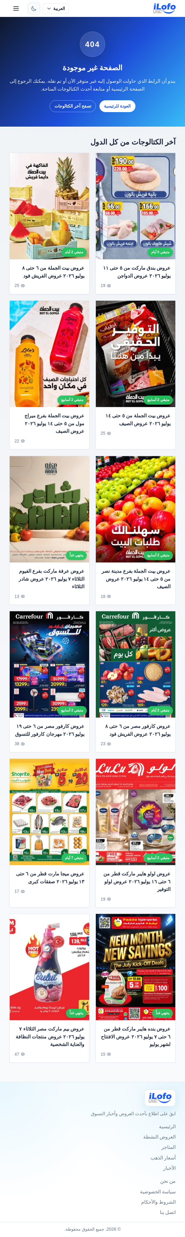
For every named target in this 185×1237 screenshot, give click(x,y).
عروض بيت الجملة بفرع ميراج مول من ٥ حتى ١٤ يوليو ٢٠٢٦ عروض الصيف (54, 426)
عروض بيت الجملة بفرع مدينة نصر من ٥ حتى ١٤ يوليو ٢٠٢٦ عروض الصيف (136, 581)
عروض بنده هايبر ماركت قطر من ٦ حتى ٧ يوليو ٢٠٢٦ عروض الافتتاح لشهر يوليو (136, 1039)
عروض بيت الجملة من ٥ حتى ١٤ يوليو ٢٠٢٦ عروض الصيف (138, 422)
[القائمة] (16, 8)
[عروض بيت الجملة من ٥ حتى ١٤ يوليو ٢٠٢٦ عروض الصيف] (135, 357)
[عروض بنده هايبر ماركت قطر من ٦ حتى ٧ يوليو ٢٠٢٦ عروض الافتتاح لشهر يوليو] (135, 970)
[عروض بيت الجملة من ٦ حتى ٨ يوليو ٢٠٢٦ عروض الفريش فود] (49, 206)
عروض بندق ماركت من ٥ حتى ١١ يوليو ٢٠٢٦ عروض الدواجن (137, 272)
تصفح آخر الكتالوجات (72, 106)
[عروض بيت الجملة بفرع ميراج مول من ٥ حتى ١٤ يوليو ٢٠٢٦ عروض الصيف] (49, 357)
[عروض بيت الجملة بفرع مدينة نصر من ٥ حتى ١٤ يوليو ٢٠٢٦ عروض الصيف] (135, 512)
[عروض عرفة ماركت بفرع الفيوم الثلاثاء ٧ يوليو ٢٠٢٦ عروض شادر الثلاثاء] (49, 512)
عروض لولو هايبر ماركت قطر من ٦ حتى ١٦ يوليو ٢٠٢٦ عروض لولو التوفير (136, 884)
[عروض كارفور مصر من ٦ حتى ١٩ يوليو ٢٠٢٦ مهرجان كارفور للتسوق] (49, 667)
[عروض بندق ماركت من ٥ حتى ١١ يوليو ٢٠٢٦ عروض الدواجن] (135, 206)
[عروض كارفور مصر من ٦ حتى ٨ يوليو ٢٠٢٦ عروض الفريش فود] (135, 667)
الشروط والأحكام (158, 1202)
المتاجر (168, 1147)
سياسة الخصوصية (158, 1191)
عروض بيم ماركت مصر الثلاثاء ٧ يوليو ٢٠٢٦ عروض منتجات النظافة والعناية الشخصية (49, 1039)
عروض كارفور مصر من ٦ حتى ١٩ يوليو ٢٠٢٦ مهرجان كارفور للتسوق (49, 733)
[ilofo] (164, 8)
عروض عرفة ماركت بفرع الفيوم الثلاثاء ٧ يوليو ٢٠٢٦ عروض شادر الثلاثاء (51, 581)
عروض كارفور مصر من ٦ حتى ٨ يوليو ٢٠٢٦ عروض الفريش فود (138, 733)
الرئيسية (167, 1126)
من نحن (168, 1181)
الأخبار (169, 1168)
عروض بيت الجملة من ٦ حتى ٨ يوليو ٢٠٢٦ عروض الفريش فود (53, 272)
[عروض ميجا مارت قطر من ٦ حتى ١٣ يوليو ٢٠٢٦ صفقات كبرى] (49, 815)
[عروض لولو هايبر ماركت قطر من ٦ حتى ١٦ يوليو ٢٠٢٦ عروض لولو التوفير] (135, 815)
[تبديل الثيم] (34, 8)
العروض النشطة (159, 1136)
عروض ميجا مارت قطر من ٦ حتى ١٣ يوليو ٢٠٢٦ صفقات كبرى (50, 880)
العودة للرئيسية (117, 106)
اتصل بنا (168, 1212)
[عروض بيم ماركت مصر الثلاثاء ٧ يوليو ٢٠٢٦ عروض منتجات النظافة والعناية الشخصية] (49, 970)
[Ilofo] (160, 1097)
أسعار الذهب (163, 1157)
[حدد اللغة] (56, 8)
